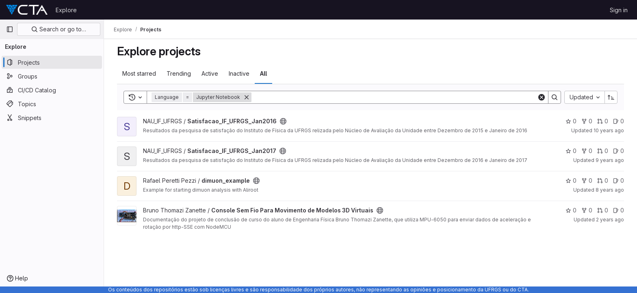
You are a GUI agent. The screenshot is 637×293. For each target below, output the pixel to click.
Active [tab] (210, 73)
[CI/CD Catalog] (52, 89)
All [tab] (263, 73)
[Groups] (52, 76)
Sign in (619, 10)
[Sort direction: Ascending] (611, 97)
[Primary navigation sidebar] (9, 29)
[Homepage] (26, 9)
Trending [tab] (179, 73)
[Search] (394, 97)
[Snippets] (52, 117)
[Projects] (52, 62)
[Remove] (246, 97)
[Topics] (52, 103)
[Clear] (541, 97)
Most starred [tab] (139, 73)
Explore (66, 10)
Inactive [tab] (239, 73)
